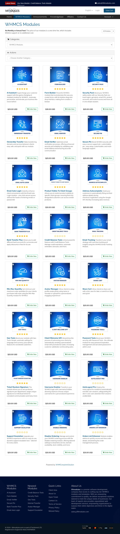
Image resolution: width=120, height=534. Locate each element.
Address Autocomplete (92, 191)
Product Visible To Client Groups (58, 191)
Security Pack (88, 93)
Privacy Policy (54, 508)
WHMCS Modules (22, 17)
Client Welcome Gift (53, 338)
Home (9, 17)
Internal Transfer (34, 503)
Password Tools (89, 338)
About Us (52, 494)
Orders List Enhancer (91, 436)
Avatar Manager (51, 289)
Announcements (40, 17)
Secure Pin (87, 142)
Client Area (53, 490)
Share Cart (87, 289)
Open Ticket (53, 497)
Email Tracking (89, 240)
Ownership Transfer (15, 142)
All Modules (107, 31)
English (89, 10)
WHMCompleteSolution (65, 465)
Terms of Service (55, 504)
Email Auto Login (14, 191)
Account (108, 17)
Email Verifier (50, 142)
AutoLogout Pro (89, 387)
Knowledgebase (57, 17)
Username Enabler (52, 387)
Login (97, 10)
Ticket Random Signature (17, 387)
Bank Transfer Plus (15, 240)
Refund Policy (54, 511)
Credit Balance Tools (53, 240)
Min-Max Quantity (14, 289)
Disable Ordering (52, 436)
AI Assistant (12, 93)
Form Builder (50, 93)
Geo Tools (11, 338)
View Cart (109, 10)
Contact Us (81, 17)
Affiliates (70, 17)
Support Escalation (15, 436)
